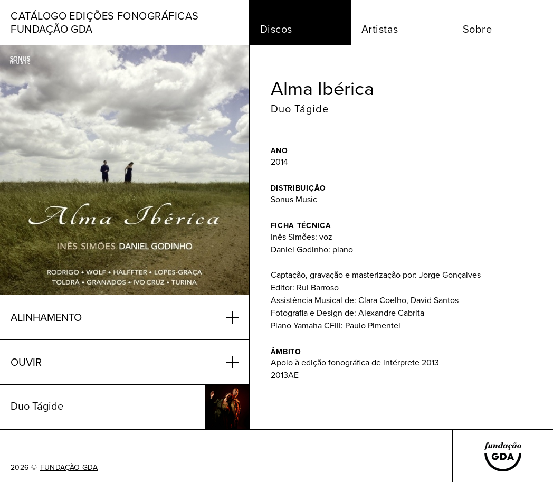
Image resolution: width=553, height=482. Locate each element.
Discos (276, 29)
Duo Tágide (300, 109)
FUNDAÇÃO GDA (69, 467)
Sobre (477, 29)
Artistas (379, 29)
